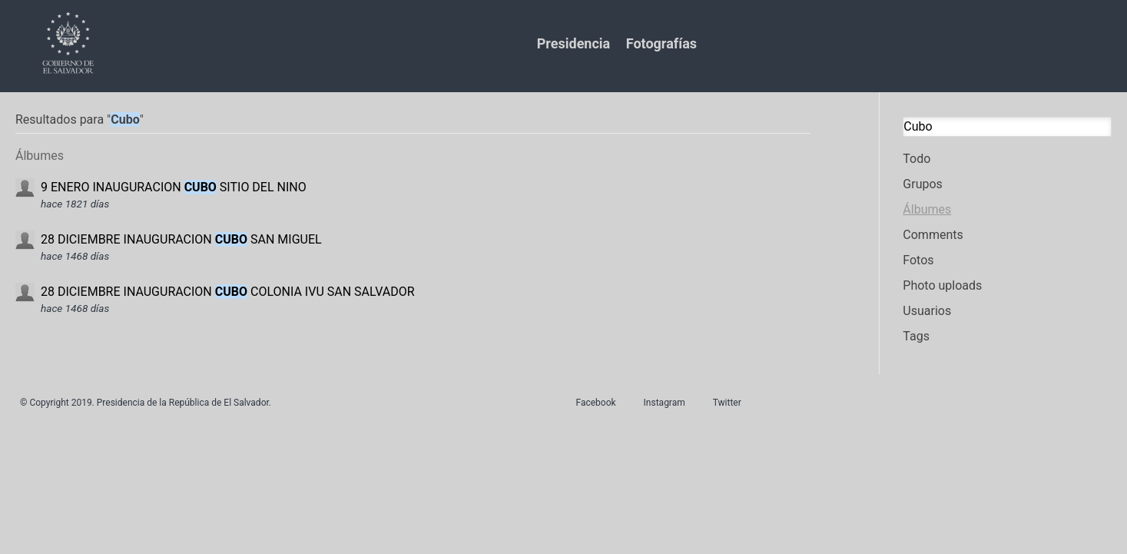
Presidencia (573, 43)
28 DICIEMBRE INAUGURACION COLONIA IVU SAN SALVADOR (228, 291)
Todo (916, 158)
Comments (933, 234)
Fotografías (661, 43)
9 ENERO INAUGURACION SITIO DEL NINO (174, 187)
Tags (916, 336)
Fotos (918, 260)
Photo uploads (942, 285)
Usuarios (927, 311)
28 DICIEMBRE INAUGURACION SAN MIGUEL (181, 239)
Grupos (923, 184)
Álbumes (927, 209)
